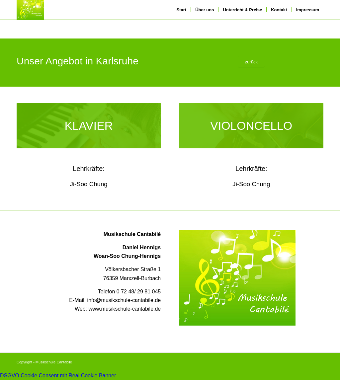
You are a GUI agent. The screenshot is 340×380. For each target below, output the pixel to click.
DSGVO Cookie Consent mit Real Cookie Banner (58, 375)
